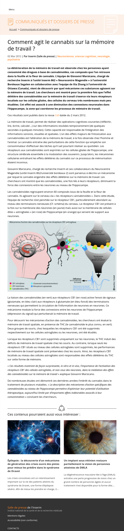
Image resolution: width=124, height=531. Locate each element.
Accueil (13, 29)
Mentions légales (16, 515)
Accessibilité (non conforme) (22, 520)
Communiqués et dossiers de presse (39, 29)
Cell (57, 115)
